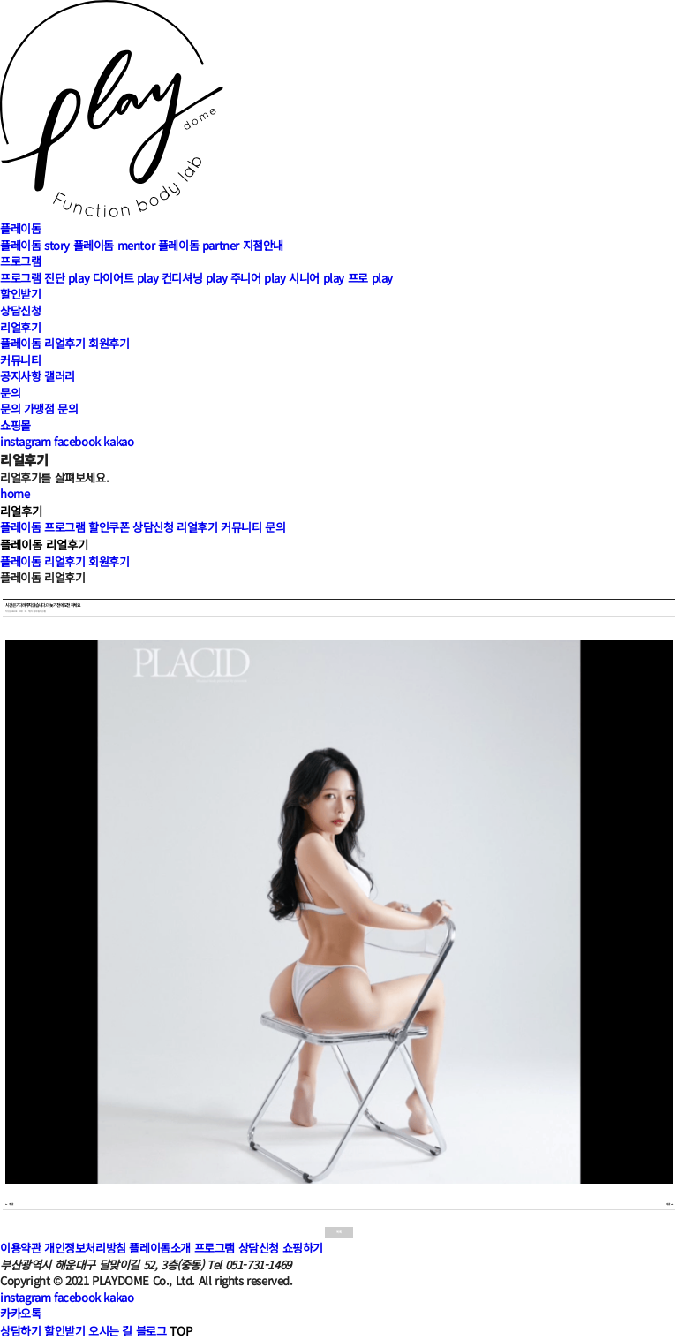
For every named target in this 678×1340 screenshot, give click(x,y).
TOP (181, 1330)
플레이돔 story (35, 245)
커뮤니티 (20, 360)
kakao (118, 441)
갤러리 (59, 375)
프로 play (370, 277)
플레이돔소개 (160, 1247)
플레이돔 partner (198, 245)
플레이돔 (20, 228)
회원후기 (108, 343)
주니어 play (258, 277)
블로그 (151, 1330)
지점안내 (263, 245)
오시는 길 (110, 1330)
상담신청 (20, 310)
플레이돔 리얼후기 (42, 343)
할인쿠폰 (108, 527)
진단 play (66, 277)
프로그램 (20, 261)
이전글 (8, 1204)
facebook (77, 441)
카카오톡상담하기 (20, 1322)
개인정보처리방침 (85, 1247)
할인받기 (20, 293)
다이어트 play (125, 277)
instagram (25, 441)
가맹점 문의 (51, 408)
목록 (338, 1232)
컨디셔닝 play (194, 277)
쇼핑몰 (15, 425)
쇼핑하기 (302, 1247)
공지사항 (20, 375)
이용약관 (20, 1247)
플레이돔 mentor (114, 245)
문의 (10, 392)
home (14, 493)
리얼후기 (20, 327)
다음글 (669, 1204)
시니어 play (316, 277)
